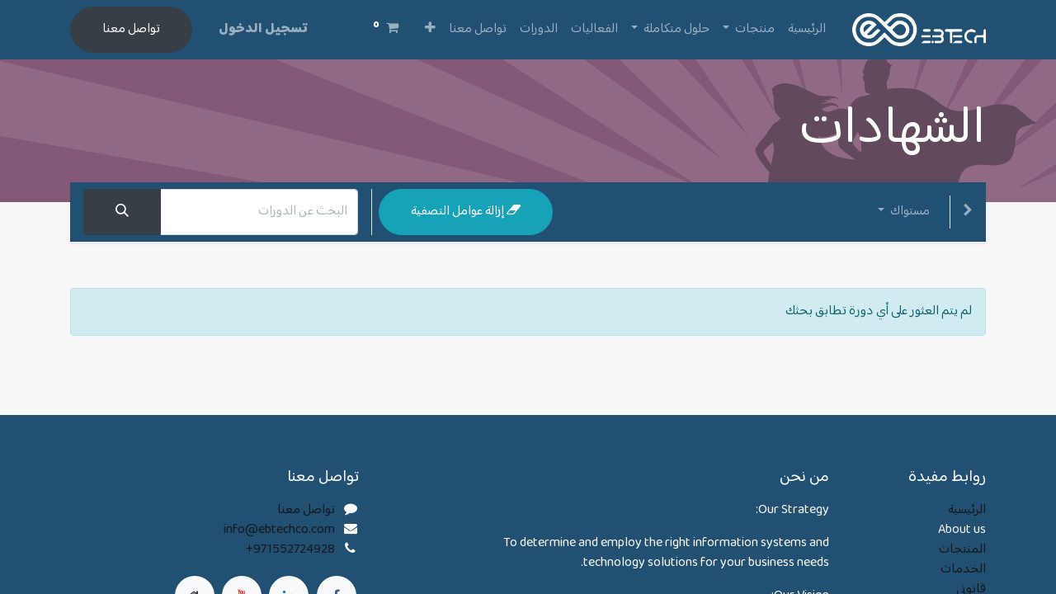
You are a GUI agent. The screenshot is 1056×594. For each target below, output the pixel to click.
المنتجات (962, 550)
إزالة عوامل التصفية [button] (466, 211)
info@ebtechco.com (279, 530)
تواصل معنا (131, 29)
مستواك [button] (909, 211)
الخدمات (963, 570)
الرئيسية (967, 510)
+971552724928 (290, 550)
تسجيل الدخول (263, 29)
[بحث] (122, 212)
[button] (430, 29)
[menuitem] (806, 29)
